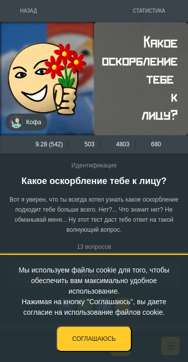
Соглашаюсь (94, 338)
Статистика (149, 11)
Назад (28, 11)
